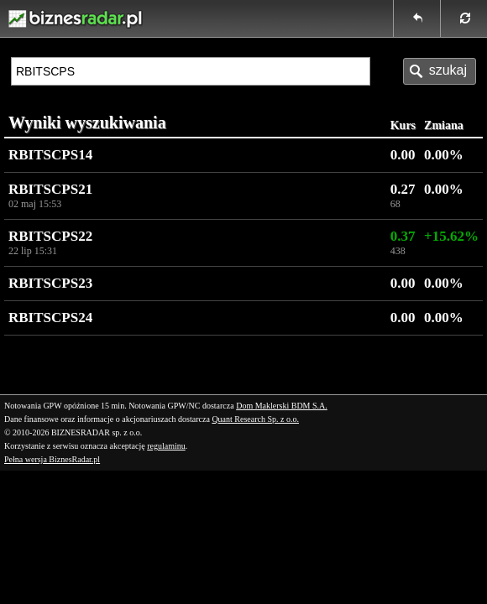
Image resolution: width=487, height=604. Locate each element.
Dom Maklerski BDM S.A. (281, 405)
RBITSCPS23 (50, 283)
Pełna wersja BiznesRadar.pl (52, 459)
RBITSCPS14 (50, 155)
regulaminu (166, 445)
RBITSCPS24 (50, 317)
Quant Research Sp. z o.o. (255, 419)
